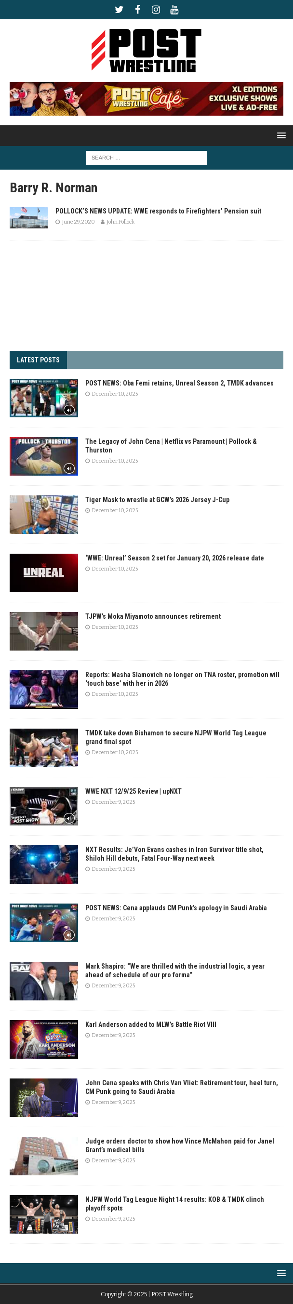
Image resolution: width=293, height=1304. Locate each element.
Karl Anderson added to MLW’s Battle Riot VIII (150, 1024)
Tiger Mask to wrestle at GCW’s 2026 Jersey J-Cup (157, 500)
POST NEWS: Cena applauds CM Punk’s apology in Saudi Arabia (176, 908)
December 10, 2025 (115, 394)
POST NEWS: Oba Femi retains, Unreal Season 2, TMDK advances (179, 383)
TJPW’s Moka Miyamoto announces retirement (153, 616)
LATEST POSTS (38, 360)
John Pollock (120, 222)
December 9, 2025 (113, 802)
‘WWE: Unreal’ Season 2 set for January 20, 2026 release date (174, 558)
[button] (280, 135)
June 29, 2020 (78, 222)
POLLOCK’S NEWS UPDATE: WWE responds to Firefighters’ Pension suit (158, 211)
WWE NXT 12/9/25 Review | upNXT (133, 791)
